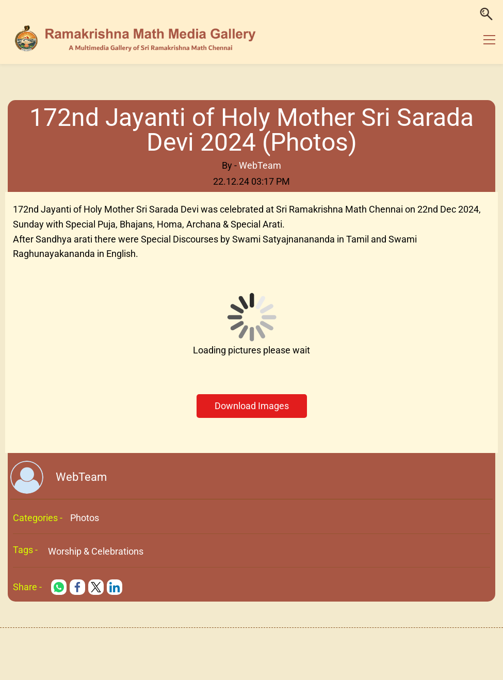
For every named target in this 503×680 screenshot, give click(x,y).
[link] (59, 587)
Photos (84, 517)
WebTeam (260, 165)
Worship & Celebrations (95, 551)
